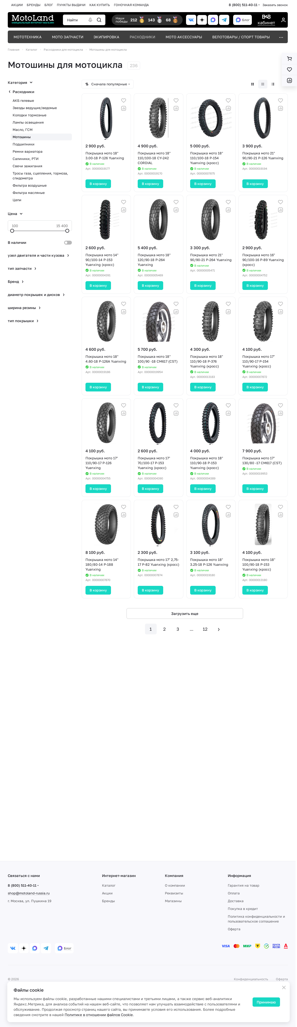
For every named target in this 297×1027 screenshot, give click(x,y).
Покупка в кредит (243, 909)
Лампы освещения (28, 122)
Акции (107, 893)
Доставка (236, 901)
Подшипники (23, 144)
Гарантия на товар (243, 885)
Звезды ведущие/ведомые (35, 108)
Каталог (108, 885)
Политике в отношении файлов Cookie (99, 1014)
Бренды (108, 901)
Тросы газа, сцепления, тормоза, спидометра (40, 175)
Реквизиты (174, 893)
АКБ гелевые (23, 100)
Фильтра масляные (29, 193)
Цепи (17, 200)
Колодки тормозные (29, 115)
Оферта (234, 929)
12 (205, 629)
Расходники (23, 91)
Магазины (173, 901)
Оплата (234, 893)
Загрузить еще (184, 613)
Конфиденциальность (251, 979)
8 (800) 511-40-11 (243, 5)
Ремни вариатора (27, 151)
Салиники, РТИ (26, 159)
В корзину (98, 184)
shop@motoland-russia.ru (29, 893)
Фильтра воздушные (30, 185)
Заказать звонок (275, 5)
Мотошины (22, 137)
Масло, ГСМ (23, 129)
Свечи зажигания (27, 166)
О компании (175, 885)
